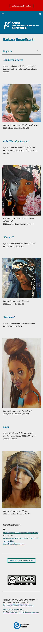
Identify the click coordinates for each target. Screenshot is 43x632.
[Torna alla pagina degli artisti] (21, 560)
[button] (3, 14)
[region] (21, 5)
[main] (21, 39)
